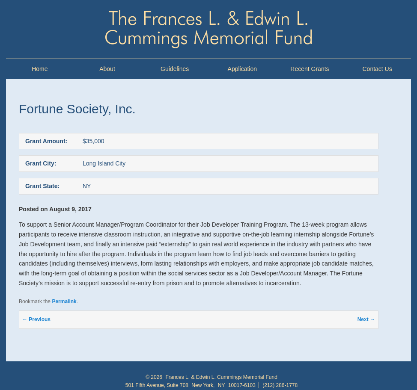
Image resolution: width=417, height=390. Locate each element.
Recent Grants (309, 68)
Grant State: (42, 186)
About (107, 68)
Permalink (64, 301)
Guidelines (175, 68)
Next (366, 319)
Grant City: (40, 163)
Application (242, 68)
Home (40, 68)
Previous (36, 319)
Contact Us (377, 68)
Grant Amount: (46, 141)
